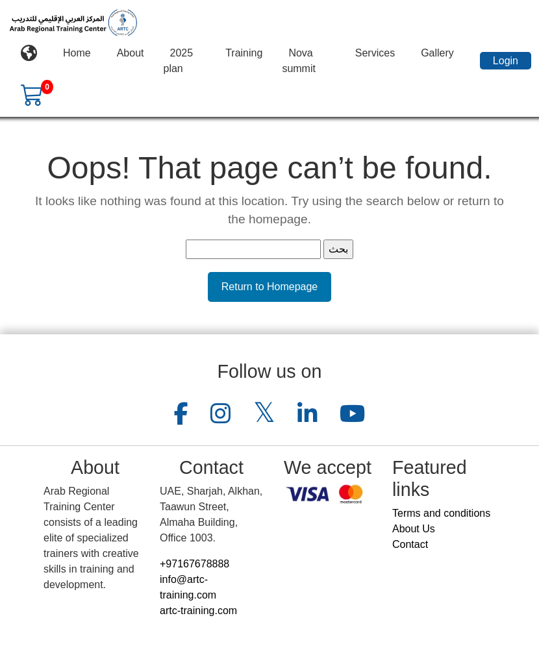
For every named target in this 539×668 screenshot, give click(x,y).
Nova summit (299, 60)
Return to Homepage (269, 286)
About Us (413, 528)
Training (243, 52)
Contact (410, 544)
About (130, 52)
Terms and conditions (441, 513)
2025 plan (179, 60)
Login (505, 60)
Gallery (437, 52)
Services (375, 52)
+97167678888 (194, 563)
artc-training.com (198, 610)
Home (77, 52)
